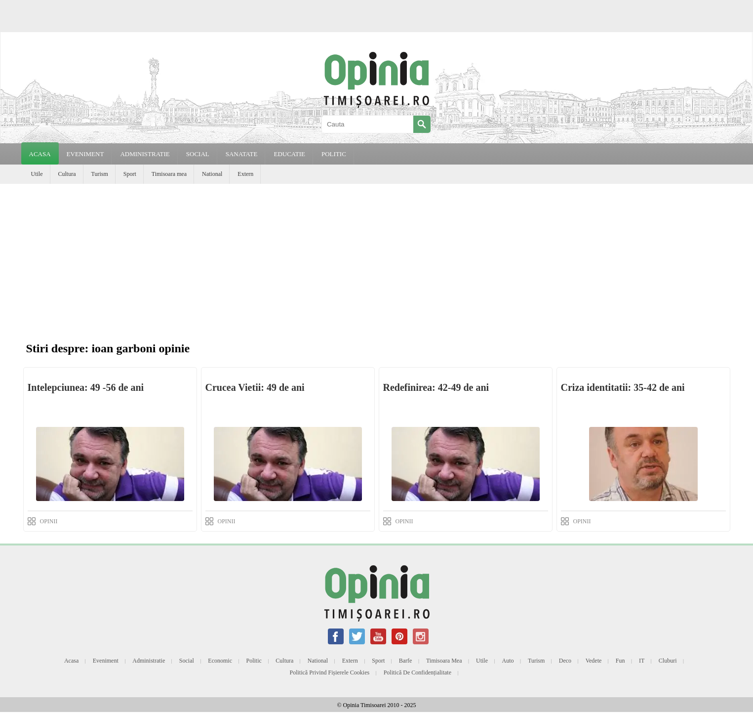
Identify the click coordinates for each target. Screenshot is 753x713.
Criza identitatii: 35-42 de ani (623, 387)
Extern (245, 173)
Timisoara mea (169, 173)
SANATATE (242, 154)
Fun (620, 660)
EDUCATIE (289, 154)
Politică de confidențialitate (417, 672)
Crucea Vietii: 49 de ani (255, 387)
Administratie (148, 660)
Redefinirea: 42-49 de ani (436, 387)
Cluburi (668, 660)
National (212, 173)
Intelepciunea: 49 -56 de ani (86, 387)
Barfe (405, 660)
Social (186, 660)
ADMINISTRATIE (144, 154)
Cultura (67, 173)
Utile (37, 173)
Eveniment (106, 660)
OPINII (49, 521)
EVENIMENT (85, 154)
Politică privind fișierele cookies (330, 672)
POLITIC (333, 154)
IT (641, 660)
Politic (253, 660)
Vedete (594, 660)
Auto (508, 660)
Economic (220, 660)
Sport (129, 173)
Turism (99, 173)
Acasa (40, 154)
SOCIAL (197, 154)
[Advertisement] (376, 258)
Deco (565, 660)
